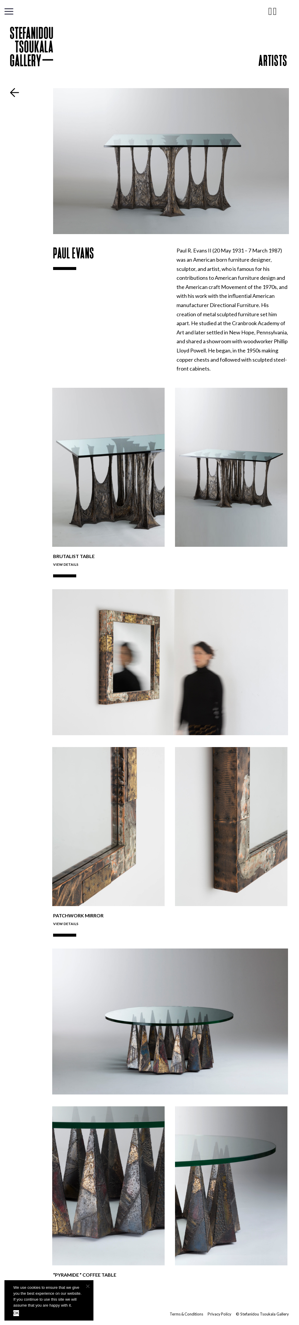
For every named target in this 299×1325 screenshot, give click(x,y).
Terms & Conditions (185, 1314)
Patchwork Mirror (78, 915)
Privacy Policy (219, 1314)
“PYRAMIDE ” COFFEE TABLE (84, 1275)
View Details (65, 564)
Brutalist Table (74, 556)
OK (16, 1313)
